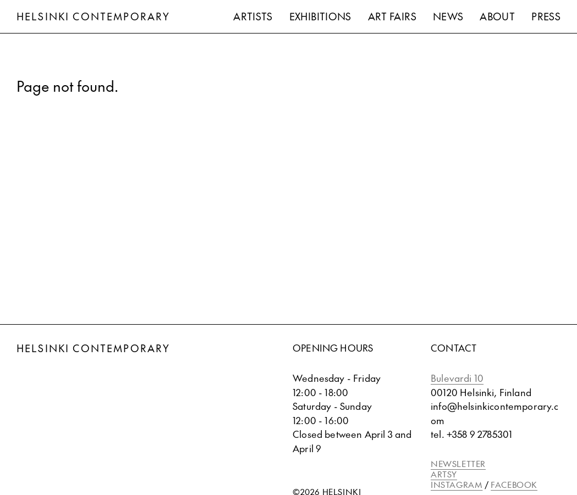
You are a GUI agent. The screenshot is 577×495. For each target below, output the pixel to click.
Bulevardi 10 (457, 378)
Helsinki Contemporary (93, 16)
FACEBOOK (514, 484)
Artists (253, 16)
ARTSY (444, 474)
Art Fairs (392, 16)
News (448, 16)
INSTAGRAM (456, 484)
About (497, 16)
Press (545, 16)
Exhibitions (320, 16)
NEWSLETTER (458, 463)
